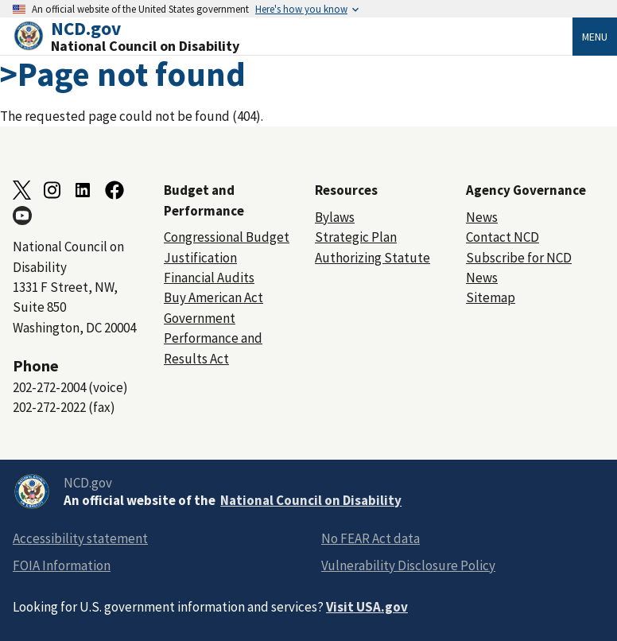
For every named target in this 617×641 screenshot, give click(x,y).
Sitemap (490, 297)
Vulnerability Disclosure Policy (408, 565)
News (482, 217)
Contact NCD (502, 237)
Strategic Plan (356, 237)
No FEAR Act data (370, 538)
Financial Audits (209, 277)
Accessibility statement (80, 538)
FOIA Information (62, 565)
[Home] (292, 36)
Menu (594, 36)
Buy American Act (213, 297)
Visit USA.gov (367, 607)
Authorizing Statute (372, 257)
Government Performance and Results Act (213, 338)
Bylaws (335, 217)
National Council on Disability (311, 500)
